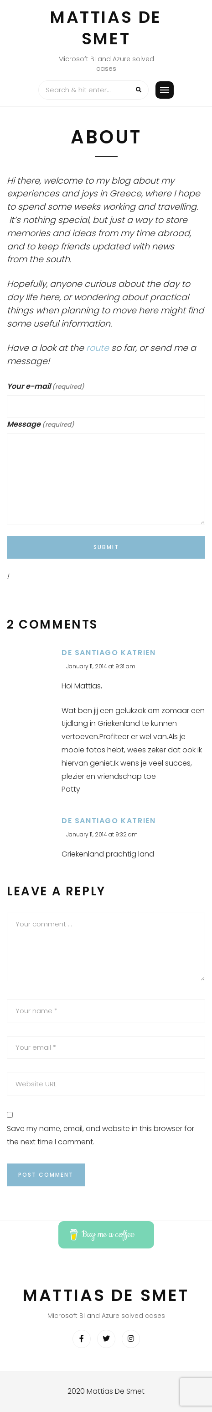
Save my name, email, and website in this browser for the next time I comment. (100, 1135)
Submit (106, 547)
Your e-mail (45, 386)
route (97, 348)
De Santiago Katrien (108, 652)
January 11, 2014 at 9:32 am (102, 834)
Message (40, 424)
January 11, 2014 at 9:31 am (100, 666)
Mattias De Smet (106, 27)
